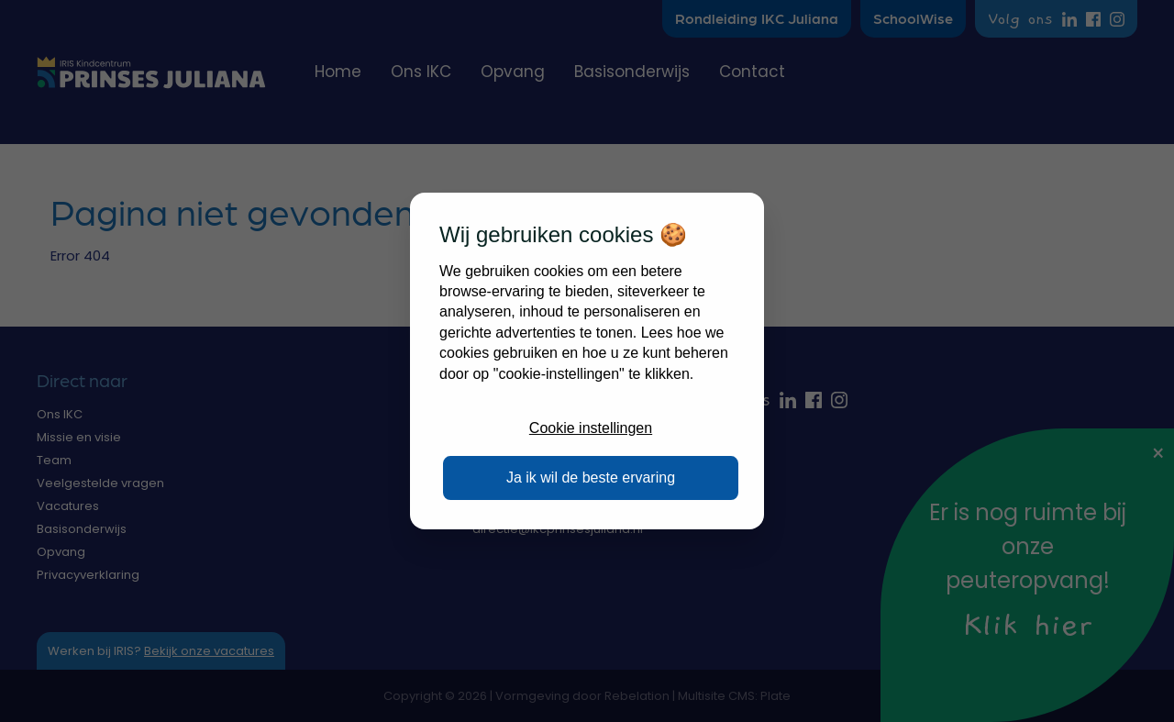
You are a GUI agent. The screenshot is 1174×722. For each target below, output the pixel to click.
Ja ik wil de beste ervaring (590, 477)
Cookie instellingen (590, 428)
